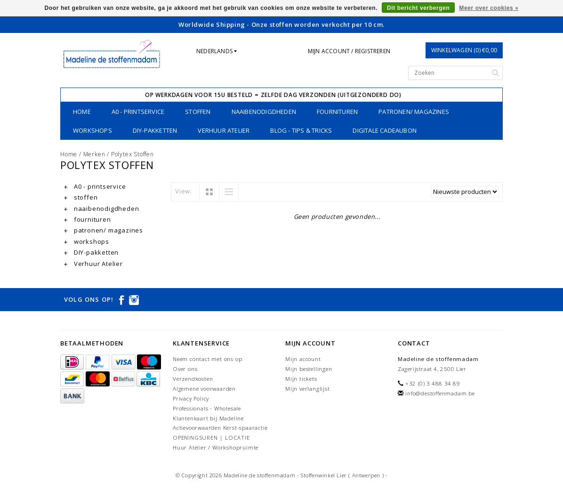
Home (82, 111)
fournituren (337, 111)
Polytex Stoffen (132, 154)
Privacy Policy (191, 398)
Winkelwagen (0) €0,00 (464, 50)
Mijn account (303, 358)
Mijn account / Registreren (349, 51)
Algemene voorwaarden (204, 388)
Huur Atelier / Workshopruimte (215, 447)
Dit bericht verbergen (418, 8)
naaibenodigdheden (264, 111)
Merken (94, 154)
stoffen (197, 111)
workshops (92, 130)
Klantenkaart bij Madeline (208, 418)
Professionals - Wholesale (207, 408)
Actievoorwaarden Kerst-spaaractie (220, 427)
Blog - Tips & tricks (301, 130)
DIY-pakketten (155, 130)
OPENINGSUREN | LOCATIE (211, 437)
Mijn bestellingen (308, 368)
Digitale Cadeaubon (385, 130)
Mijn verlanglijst (307, 388)
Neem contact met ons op (207, 358)
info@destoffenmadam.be (440, 393)
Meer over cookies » (488, 8)
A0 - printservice (138, 111)
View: (183, 191)
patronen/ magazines (413, 111)
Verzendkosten (193, 378)
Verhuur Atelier (223, 130)
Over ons (185, 368)
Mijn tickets (301, 378)
